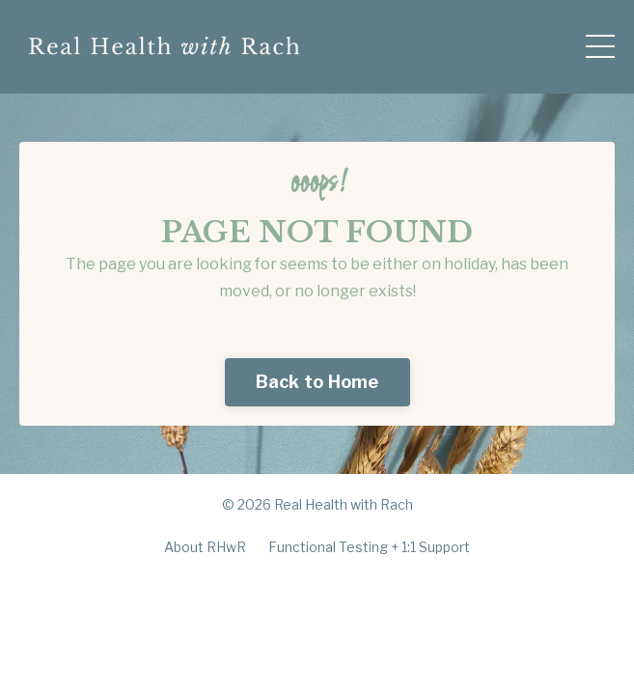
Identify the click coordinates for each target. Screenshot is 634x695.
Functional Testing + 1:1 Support (369, 547)
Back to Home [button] (317, 382)
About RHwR (205, 547)
